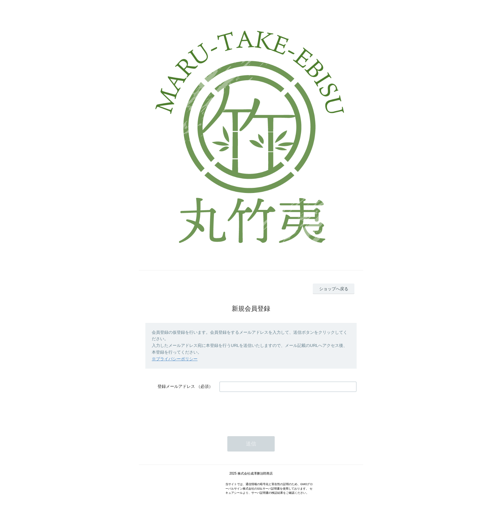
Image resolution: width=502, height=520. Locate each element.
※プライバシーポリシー (175, 358)
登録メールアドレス (176, 386)
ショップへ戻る (333, 288)
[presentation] (268, 410)
